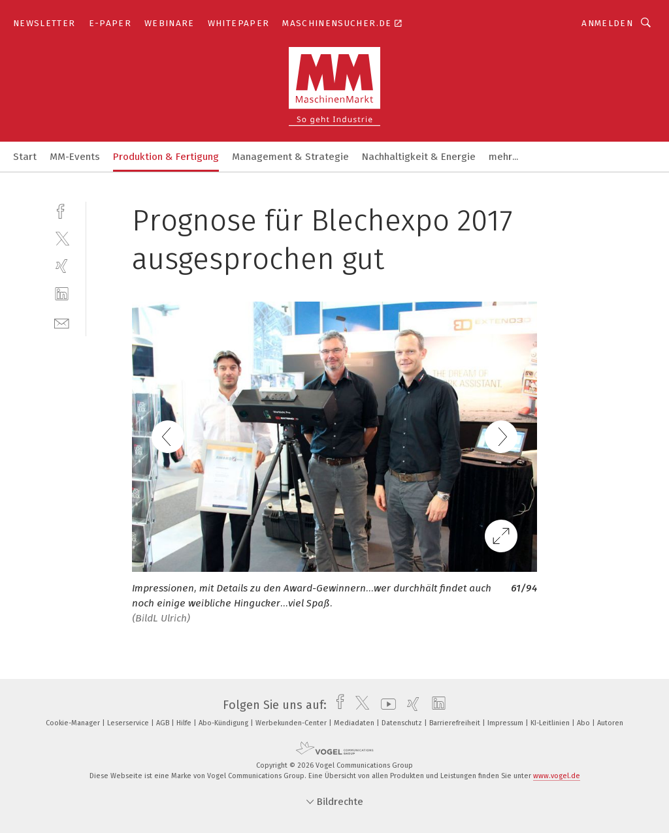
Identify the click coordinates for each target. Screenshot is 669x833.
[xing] (62, 266)
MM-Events (75, 157)
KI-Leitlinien (551, 723)
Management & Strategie (290, 157)
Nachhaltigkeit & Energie (419, 157)
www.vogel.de (556, 776)
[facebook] (62, 210)
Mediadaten (355, 723)
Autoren (610, 723)
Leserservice (129, 723)
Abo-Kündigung (224, 723)
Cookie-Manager (74, 723)
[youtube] (385, 705)
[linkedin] (62, 294)
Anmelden (607, 23)
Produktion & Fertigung (166, 157)
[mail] (62, 322)
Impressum (506, 723)
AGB (163, 723)
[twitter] (62, 238)
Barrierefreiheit (455, 723)
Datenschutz (403, 723)
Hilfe (184, 723)
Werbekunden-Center (292, 723)
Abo (584, 723)
